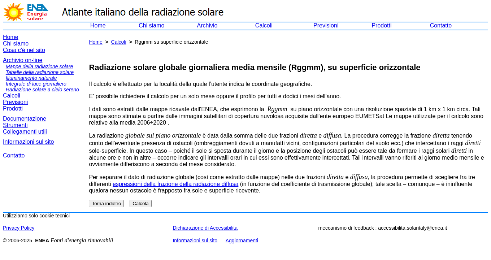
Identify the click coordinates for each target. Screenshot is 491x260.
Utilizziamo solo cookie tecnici (36, 215)
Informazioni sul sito (28, 142)
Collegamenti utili (25, 132)
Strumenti (15, 125)
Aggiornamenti (242, 240)
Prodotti (381, 25)
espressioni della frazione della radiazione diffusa (175, 184)
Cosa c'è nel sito (24, 50)
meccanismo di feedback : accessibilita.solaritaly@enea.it (382, 228)
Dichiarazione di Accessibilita (205, 228)
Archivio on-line (22, 60)
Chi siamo (151, 25)
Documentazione (24, 119)
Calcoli (264, 25)
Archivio (207, 25)
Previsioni (325, 25)
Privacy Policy (18, 228)
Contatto (441, 25)
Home (98, 25)
